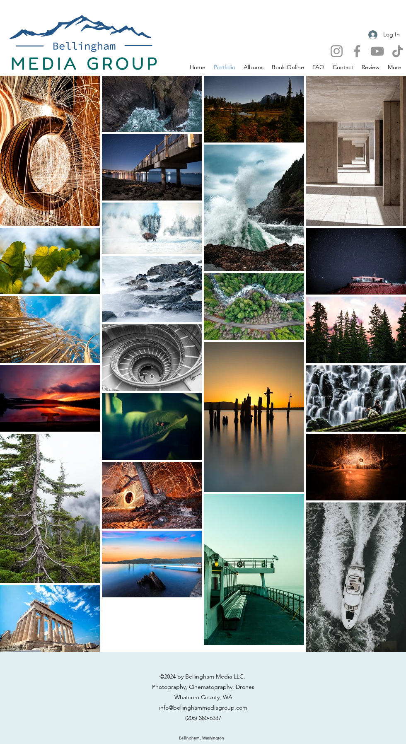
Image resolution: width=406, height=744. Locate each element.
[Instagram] (337, 51)
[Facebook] (357, 51)
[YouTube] (377, 51)
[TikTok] (397, 51)
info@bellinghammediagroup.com (203, 707)
